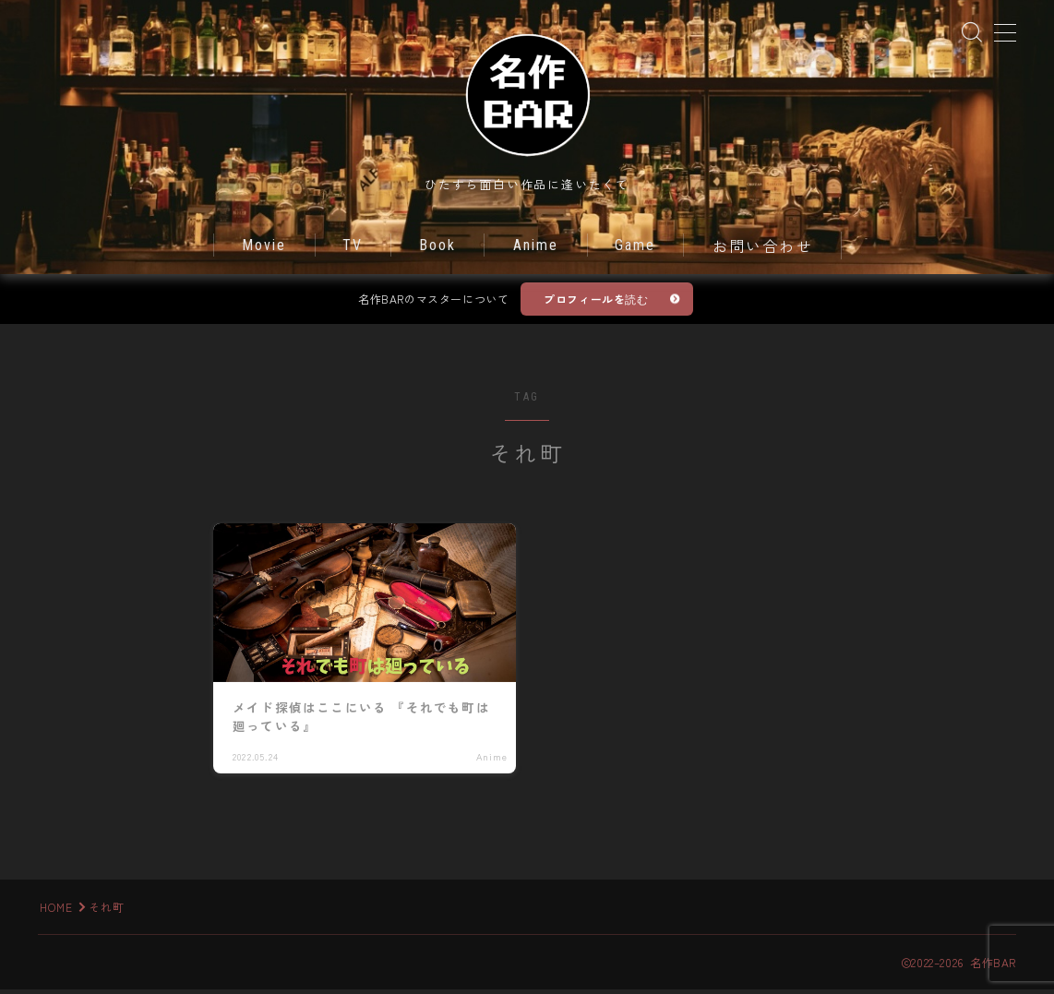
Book (437, 251)
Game (635, 251)
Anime (536, 251)
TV (352, 251)
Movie (264, 251)
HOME (57, 911)
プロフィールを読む (596, 305)
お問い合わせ (763, 253)
